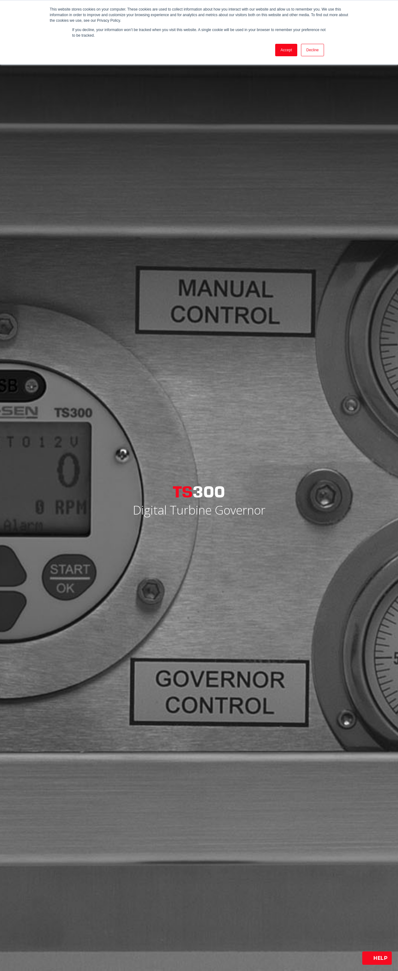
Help (377, 958)
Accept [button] (286, 50)
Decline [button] (312, 50)
